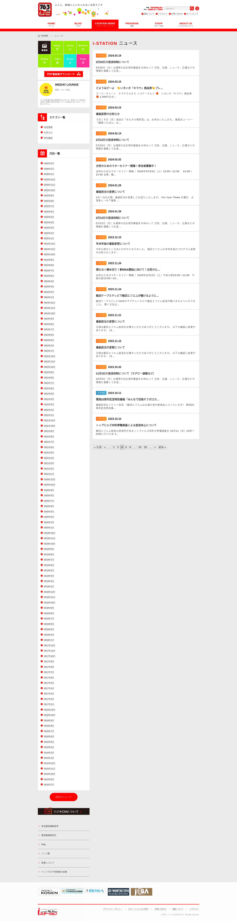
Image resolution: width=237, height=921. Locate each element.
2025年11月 (49, 185)
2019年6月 (49, 565)
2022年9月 (49, 372)
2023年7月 (49, 329)
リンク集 (45, 853)
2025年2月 (49, 233)
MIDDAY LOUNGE (67, 84)
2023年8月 (49, 324)
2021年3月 (49, 463)
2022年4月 (49, 399)
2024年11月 (49, 249)
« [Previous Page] (105, 447)
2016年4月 (49, 747)
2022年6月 (49, 388)
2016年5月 (49, 742)
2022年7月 (49, 383)
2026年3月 (49, 163)
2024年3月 (49, 286)
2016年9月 (49, 720)
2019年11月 (49, 538)
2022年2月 (49, 410)
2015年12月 (49, 763)
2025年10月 (49, 190)
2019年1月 (49, 586)
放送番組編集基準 (49, 826)
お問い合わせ (177, 14)
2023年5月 (49, 340)
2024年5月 (49, 276)
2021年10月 (49, 426)
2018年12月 (49, 592)
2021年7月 (49, 442)
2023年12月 (49, 302)
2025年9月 (49, 195)
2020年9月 (49, 490)
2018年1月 (49, 640)
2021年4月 (49, 458)
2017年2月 (49, 699)
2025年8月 (49, 201)
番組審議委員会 (48, 835)
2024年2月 (49, 292)
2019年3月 (49, 581)
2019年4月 (49, 576)
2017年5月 (49, 683)
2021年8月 (49, 436)
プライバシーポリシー (113, 909)
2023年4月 (49, 345)
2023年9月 (49, 318)
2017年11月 (49, 650)
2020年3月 (49, 517)
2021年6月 (49, 447)
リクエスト (163, 14)
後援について (47, 862)
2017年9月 (49, 661)
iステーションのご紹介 (139, 909)
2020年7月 (49, 501)
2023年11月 (49, 308)
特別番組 (48, 138)
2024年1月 (49, 297)
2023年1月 (49, 351)
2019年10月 (49, 543)
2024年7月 (49, 270)
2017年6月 (49, 677)
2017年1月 (49, 704)
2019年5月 (49, 570)
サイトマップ (192, 14)
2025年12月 (49, 179)
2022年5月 (49, 393)
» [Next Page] (155, 447)
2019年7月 (49, 559)
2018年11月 (49, 597)
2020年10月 (49, 484)
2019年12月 (49, 533)
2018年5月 (49, 629)
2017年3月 (49, 693)
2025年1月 (49, 238)
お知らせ (48, 132)
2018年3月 (49, 634)
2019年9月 (49, 549)
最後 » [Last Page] (162, 447)
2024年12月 (49, 244)
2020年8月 (49, 495)
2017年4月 (49, 688)
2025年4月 (49, 222)
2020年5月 (49, 506)
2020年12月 (49, 479)
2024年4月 (49, 281)
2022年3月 (49, 404)
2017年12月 (49, 645)
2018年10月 (49, 602)
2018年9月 (49, 608)
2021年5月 (49, 452)
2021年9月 (49, 431)
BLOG (78, 24)
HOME (51, 24)
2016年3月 (49, 752)
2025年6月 (49, 211)
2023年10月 (49, 313)
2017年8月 (49, 667)
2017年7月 (49, 672)
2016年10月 (49, 715)
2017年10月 (49, 656)
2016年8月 (49, 725)
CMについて (149, 14)
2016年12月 (49, 709)
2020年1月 (49, 527)
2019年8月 (49, 554)
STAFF (159, 24)
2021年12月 (49, 420)
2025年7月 (49, 206)
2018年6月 (49, 624)
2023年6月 (49, 335)
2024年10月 (49, 254)
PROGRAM (131, 24)
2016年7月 (49, 731)
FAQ (43, 844)
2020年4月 (49, 511)
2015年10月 (49, 774)
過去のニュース (63, 797)
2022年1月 (49, 415)
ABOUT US (185, 24)
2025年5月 (49, 217)
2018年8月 (49, 613)
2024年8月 (49, 265)
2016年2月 (49, 758)
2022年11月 (49, 361)
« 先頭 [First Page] (97, 447)
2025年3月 (49, 227)
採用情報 (48, 127)
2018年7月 (49, 618)
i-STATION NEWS (105, 24)
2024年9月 (49, 260)
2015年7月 (49, 784)
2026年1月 (49, 174)
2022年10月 (49, 367)
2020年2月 (49, 522)
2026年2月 (49, 169)
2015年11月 (49, 768)
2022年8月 (49, 377)
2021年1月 (49, 474)
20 (145, 447)
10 (139, 447)
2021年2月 (49, 468)
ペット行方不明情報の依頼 (54, 872)
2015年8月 (49, 779)
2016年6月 (49, 736)
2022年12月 (49, 356)
